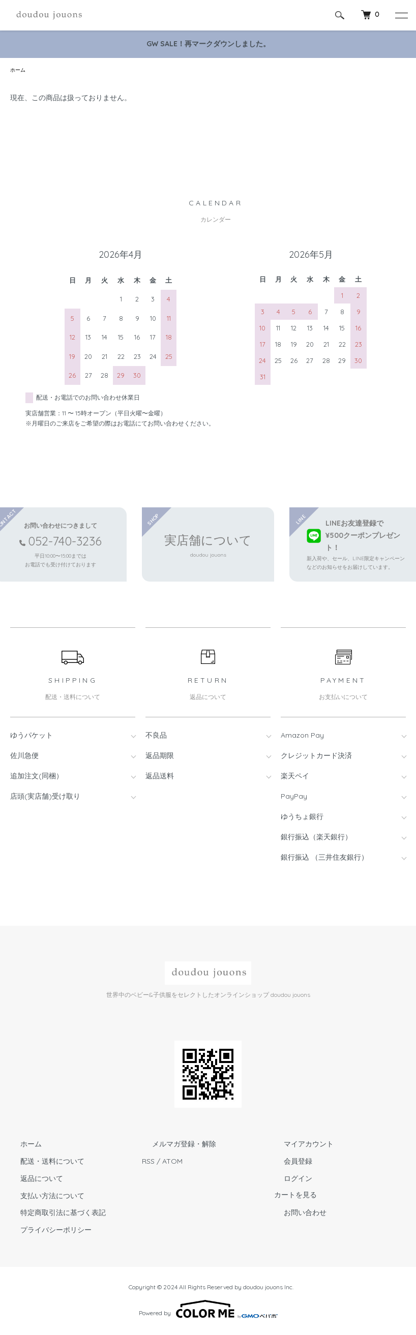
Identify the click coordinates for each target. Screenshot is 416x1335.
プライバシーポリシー (45, 1231)
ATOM (172, 1162)
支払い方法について (42, 1197)
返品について (31, 1180)
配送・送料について (42, 1162)
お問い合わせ (295, 1214)
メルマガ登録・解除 (174, 1145)
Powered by (208, 1310)
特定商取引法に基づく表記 (53, 1214)
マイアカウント (299, 1145)
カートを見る (295, 1197)
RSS (148, 1162)
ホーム (19, 70)
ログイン (288, 1180)
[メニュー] (400, 15)
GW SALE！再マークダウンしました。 (208, 43)
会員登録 (288, 1162)
